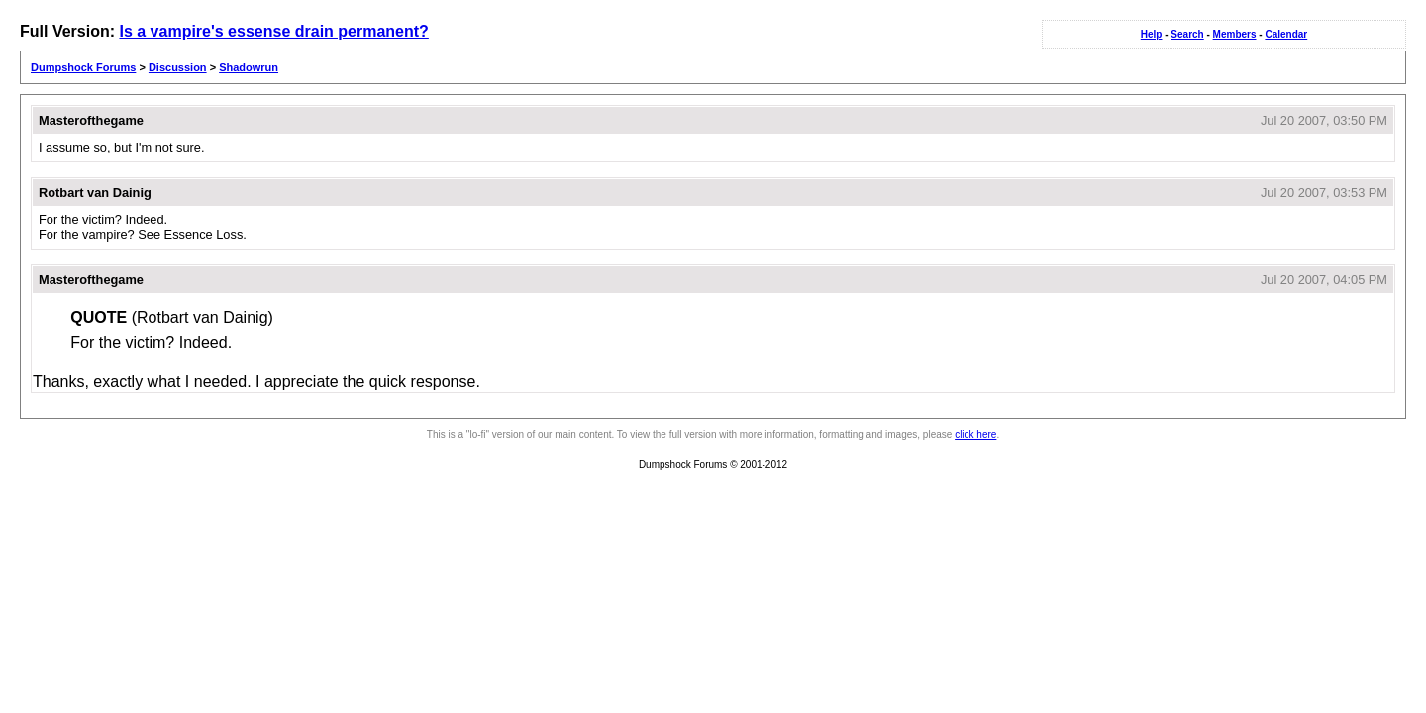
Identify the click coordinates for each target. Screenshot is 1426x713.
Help (1152, 34)
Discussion (178, 67)
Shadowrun (248, 67)
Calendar (1286, 34)
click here (975, 434)
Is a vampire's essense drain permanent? (273, 31)
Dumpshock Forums (83, 67)
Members (1235, 34)
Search (1187, 34)
